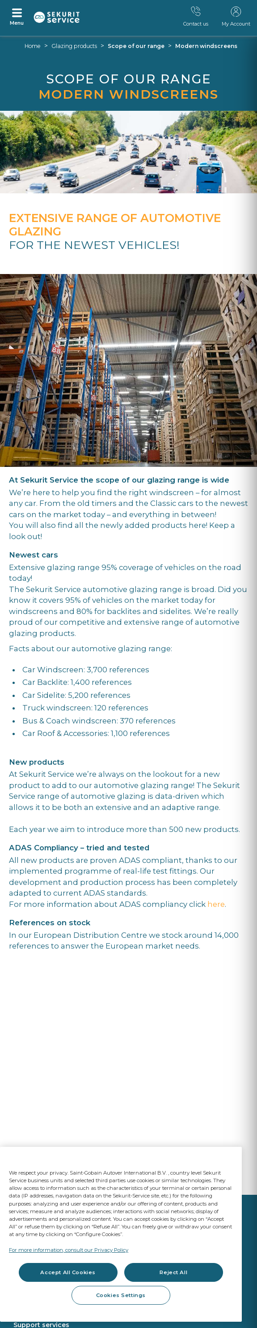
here (216, 904)
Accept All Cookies (67, 1272)
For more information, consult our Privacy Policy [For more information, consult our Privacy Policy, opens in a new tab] (68, 1250)
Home (33, 46)
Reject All (173, 1272)
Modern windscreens (206, 46)
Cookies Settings (121, 1295)
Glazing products (74, 46)
